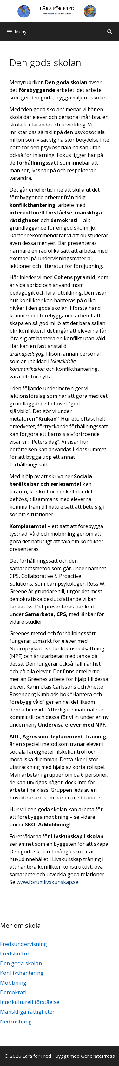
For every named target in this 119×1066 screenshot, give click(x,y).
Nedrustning (16, 1021)
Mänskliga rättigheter (27, 1011)
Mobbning (13, 982)
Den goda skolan (21, 963)
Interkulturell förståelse (29, 1002)
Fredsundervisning (23, 943)
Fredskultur (15, 953)
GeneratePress (98, 1056)
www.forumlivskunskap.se (47, 882)
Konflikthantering (21, 972)
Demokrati (13, 992)
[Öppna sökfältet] (109, 31)
